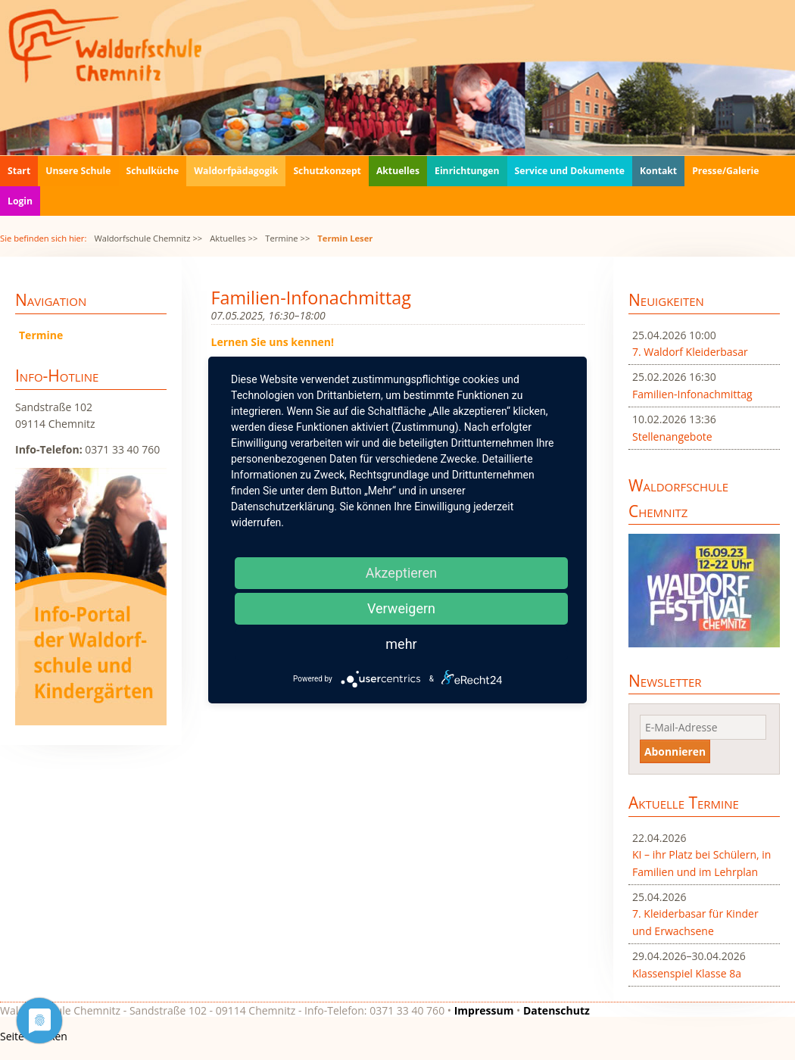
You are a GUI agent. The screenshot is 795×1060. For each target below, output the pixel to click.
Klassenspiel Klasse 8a (686, 973)
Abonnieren (675, 751)
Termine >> (287, 238)
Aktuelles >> (233, 238)
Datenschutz (556, 1010)
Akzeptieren (402, 573)
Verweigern (401, 608)
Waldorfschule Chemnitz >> (148, 238)
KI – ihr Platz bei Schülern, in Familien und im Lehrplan (701, 862)
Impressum (484, 1010)
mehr (400, 644)
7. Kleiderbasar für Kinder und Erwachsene (695, 921)
